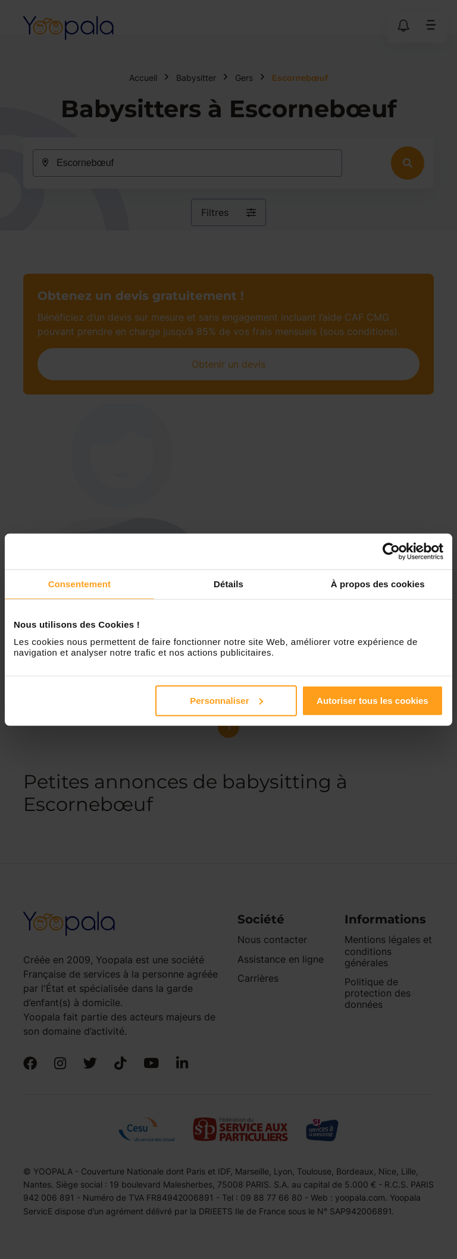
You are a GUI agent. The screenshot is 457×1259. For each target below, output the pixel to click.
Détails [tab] (228, 584)
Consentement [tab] (79, 584)
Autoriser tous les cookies (372, 700)
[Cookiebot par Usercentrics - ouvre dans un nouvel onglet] (391, 551)
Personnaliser (226, 700)
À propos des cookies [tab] (378, 584)
